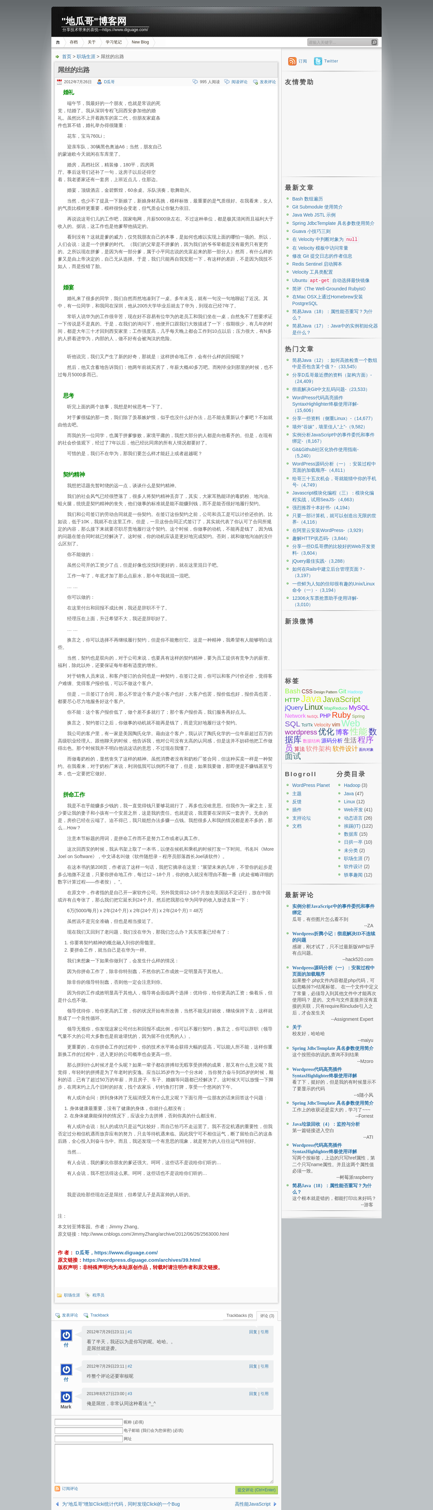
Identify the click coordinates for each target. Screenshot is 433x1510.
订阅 (303, 61)
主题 (297, 793)
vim (336, 724)
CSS (307, 691)
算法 (299, 749)
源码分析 (332, 740)
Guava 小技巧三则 (311, 231)
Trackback (99, 1315)
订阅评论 (70, 1488)
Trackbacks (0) (240, 1315)
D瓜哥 (109, 82)
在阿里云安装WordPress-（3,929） (329, 530)
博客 (342, 732)
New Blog (140, 42)
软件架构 (318, 748)
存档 (74, 42)
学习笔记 (114, 42)
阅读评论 (240, 82)
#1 (130, 1332)
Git (342, 691)
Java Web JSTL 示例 (314, 215)
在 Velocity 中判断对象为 (325, 239)
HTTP (292, 700)
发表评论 (268, 82)
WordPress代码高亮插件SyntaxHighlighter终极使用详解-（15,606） (325, 404)
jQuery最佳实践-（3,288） (319, 561)
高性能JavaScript (253, 1504)
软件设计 (345, 748)
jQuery (294, 707)
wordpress (301, 732)
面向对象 (366, 749)
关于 (92, 42)
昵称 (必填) (133, 1422)
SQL (292, 723)
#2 (130, 1366)
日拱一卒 (353, 842)
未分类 (351, 850)
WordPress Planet (311, 785)
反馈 (297, 801)
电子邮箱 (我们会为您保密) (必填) (153, 1430)
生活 (350, 740)
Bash (293, 691)
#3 (130, 1393)
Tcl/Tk (307, 724)
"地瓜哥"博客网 (93, 21)
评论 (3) (267, 1316)
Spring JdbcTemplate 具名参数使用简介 (333, 223)
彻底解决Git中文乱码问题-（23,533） (331, 389)
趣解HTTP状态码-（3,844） (321, 538)
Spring (358, 716)
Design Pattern (325, 692)
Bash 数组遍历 (307, 198)
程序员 (98, 1295)
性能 (358, 731)
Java (311, 698)
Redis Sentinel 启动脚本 (317, 264)
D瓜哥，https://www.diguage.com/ (116, 1252)
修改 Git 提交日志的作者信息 (322, 256)
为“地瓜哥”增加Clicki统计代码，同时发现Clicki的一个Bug (121, 1504)
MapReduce (336, 708)
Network (295, 716)
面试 (293, 756)
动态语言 (353, 818)
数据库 (351, 834)
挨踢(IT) (352, 826)
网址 (128, 1438)
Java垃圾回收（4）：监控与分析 (326, 1124)
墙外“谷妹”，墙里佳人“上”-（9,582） (330, 426)
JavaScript (341, 699)
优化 (326, 731)
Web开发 (353, 809)
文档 (297, 826)
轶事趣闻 (353, 874)
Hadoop (355, 691)
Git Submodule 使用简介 (317, 207)
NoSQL (313, 716)
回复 (253, 1332)
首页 (58, 42)
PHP (325, 716)
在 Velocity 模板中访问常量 (320, 248)
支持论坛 (301, 818)
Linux (313, 707)
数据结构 (311, 740)
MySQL (359, 707)
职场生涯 (86, 56)
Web (350, 723)
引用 (265, 1332)
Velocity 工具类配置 (312, 272)
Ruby (341, 714)
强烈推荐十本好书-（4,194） (322, 507)
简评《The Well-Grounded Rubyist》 (330, 288)
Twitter (331, 61)
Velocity (322, 724)
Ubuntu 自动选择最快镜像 (331, 280)
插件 (297, 809)
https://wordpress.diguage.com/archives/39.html (141, 1260)
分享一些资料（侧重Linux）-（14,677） (333, 418)
